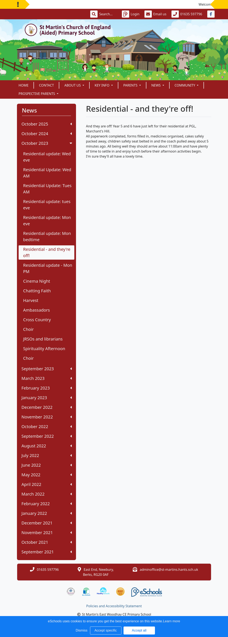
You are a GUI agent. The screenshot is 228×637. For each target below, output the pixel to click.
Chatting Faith (37, 291)
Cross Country (37, 319)
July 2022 (47, 455)
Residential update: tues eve (47, 205)
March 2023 (47, 378)
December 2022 (47, 407)
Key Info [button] (102, 85)
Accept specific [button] (105, 630)
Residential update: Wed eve (47, 157)
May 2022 (47, 475)
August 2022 (47, 446)
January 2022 (47, 513)
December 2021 (47, 523)
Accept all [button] (139, 630)
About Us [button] (73, 85)
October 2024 (47, 133)
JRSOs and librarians (43, 339)
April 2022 (47, 484)
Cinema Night (36, 281)
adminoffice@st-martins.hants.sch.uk (169, 569)
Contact (46, 85)
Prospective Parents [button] (37, 93)
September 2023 (47, 369)
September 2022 (47, 436)
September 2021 (47, 552)
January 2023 (47, 397)
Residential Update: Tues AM (47, 189)
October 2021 (47, 542)
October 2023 (47, 143)
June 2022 (47, 465)
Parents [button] (130, 85)
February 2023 (47, 388)
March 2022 (47, 494)
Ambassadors (36, 310)
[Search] (108, 14)
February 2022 (47, 503)
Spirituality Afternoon (44, 348)
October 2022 (47, 426)
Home (24, 85)
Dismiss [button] (82, 630)
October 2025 (47, 124)
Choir (28, 329)
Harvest (31, 300)
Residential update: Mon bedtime (47, 236)
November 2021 (47, 532)
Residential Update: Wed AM (47, 173)
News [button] (156, 85)
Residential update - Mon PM (47, 268)
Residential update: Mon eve (47, 221)
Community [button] (185, 85)
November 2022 (47, 417)
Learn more (171, 621)
